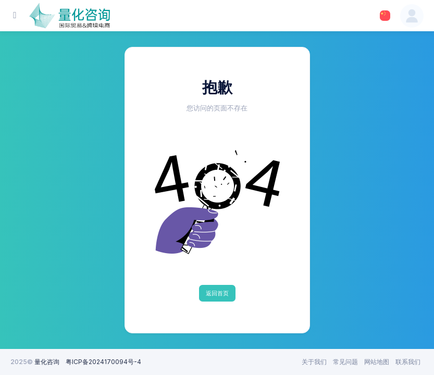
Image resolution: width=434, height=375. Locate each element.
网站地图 (376, 362)
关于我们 (314, 362)
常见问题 (345, 362)
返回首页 (217, 293)
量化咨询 (46, 362)
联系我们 (407, 362)
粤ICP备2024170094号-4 (103, 362)
